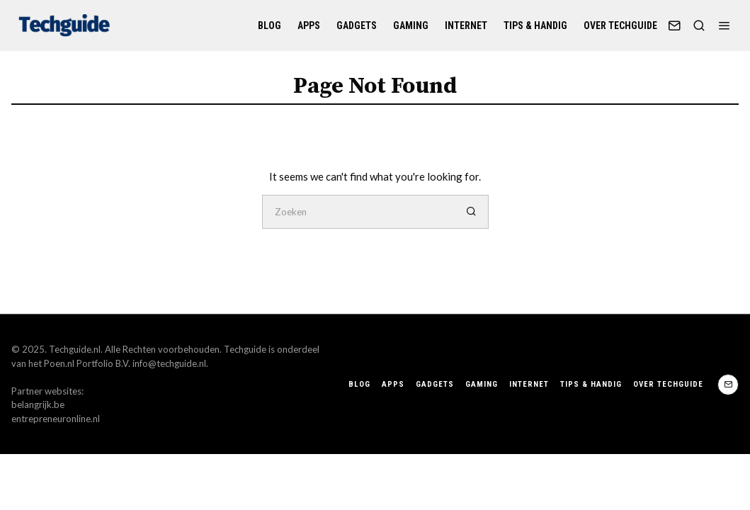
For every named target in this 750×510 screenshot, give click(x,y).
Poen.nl (59, 363)
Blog (269, 25)
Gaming (410, 25)
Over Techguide (620, 25)
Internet (466, 25)
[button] (472, 212)
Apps (308, 25)
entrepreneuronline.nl (55, 418)
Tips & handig (535, 25)
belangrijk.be (37, 404)
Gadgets (356, 25)
